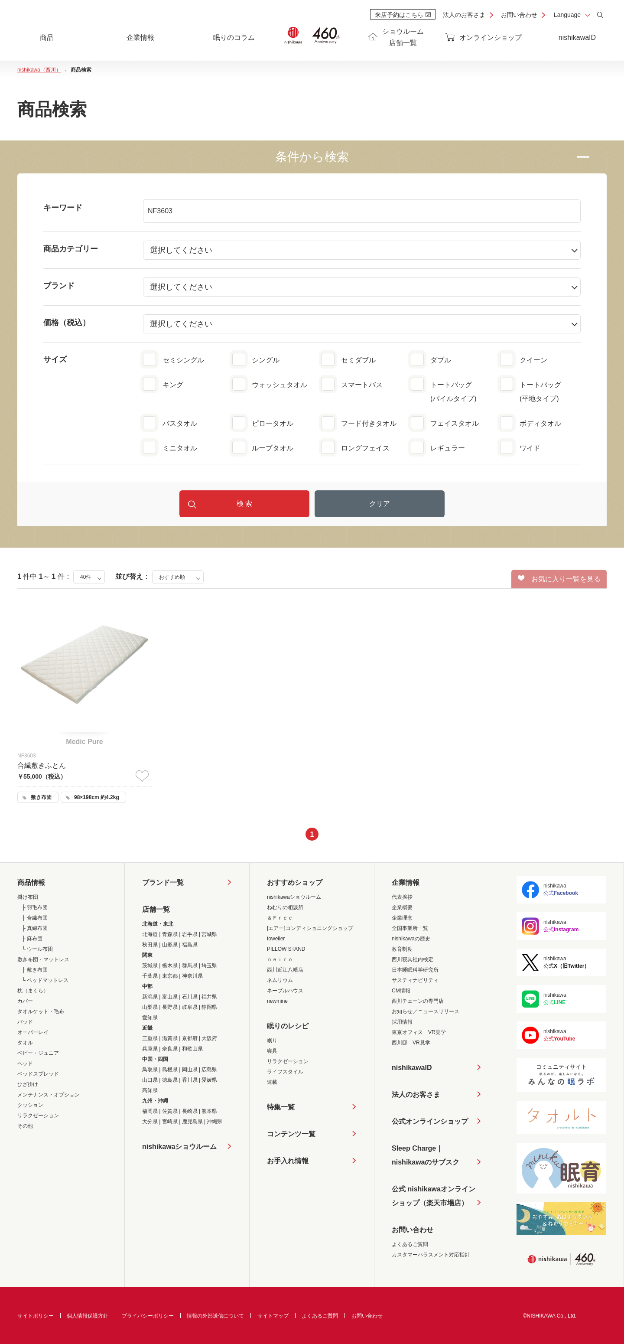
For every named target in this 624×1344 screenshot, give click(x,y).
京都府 (190, 1038)
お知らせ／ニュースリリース (425, 1011)
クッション (30, 1105)
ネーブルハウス (285, 991)
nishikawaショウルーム (179, 1146)
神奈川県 (192, 976)
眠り (272, 1040)
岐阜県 (190, 1007)
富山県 (170, 997)
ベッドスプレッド (38, 1074)
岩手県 (190, 934)
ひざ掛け (27, 1084)
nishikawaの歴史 (411, 939)
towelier (276, 939)
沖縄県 (214, 1122)
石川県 (190, 997)
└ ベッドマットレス (45, 980)
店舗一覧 (156, 909)
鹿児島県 (192, 1122)
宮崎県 (170, 1122)
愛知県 (150, 1018)
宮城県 (209, 934)
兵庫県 (150, 1049)
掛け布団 (27, 897)
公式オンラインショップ (430, 1121)
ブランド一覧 (163, 882)
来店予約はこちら (403, 14)
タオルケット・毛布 (40, 1011)
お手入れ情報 (288, 1161)
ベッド (25, 1063)
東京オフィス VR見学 (419, 1032)
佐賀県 (170, 1111)
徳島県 (170, 1080)
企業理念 (402, 918)
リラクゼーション (38, 1115)
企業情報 (405, 882)
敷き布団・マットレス (43, 959)
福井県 (209, 997)
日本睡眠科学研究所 (415, 970)
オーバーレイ (33, 1032)
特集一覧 (281, 1107)
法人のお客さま (464, 14)
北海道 (150, 934)
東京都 (170, 976)
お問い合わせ (519, 14)
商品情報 (31, 882)
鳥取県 (150, 1070)
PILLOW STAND (286, 949)
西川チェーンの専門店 (418, 1001)
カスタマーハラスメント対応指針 (431, 1255)
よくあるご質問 (410, 1244)
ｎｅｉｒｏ (280, 959)
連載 (272, 1082)
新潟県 (150, 997)
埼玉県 (209, 965)
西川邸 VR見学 (411, 1043)
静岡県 (209, 1007)
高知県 (150, 1090)
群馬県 (190, 965)
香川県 (190, 1080)
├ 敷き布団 (35, 970)
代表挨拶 (402, 897)
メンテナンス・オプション (48, 1095)
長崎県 (190, 1111)
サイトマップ (273, 1316)
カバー (25, 1001)
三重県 (150, 1038)
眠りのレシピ (288, 1026)
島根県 (170, 1070)
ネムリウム (280, 980)
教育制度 (402, 949)
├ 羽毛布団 (35, 907)
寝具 (272, 1051)
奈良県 (170, 1049)
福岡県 (150, 1111)
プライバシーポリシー (148, 1316)
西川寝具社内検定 (412, 959)
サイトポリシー (35, 1316)
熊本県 (209, 1111)
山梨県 (150, 1007)
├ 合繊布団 (35, 918)
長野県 (170, 1007)
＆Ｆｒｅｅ (280, 918)
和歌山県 (192, 1049)
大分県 (150, 1122)
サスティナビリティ (415, 980)
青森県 (170, 934)
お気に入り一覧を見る (559, 578)
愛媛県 (209, 1080)
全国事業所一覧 (410, 928)
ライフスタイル (285, 1072)
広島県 (209, 1070)
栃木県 (170, 965)
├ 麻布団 (32, 939)
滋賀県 (170, 1038)
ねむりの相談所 (285, 907)
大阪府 (209, 1038)
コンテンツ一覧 (291, 1134)
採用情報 (402, 1022)
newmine (277, 1001)
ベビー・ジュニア (38, 1053)
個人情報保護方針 (87, 1316)
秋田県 (150, 945)
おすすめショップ (294, 882)
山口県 (150, 1080)
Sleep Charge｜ (425, 1157)
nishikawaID (577, 37)
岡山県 (190, 1070)
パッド (25, 1022)
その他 (25, 1126)
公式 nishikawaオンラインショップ (433, 1197)
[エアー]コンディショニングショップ (310, 928)
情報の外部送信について (215, 1316)
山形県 (170, 945)
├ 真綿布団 (35, 928)
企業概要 (402, 907)
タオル (25, 1043)
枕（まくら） (33, 991)
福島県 (190, 945)
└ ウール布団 (37, 949)
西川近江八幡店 (285, 970)
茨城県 (150, 965)
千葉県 (150, 976)
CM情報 (401, 991)
